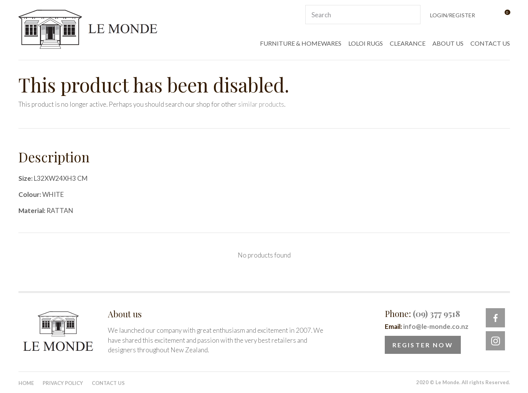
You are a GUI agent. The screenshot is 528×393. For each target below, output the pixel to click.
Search (411, 14)
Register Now (422, 344)
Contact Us (108, 383)
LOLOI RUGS (365, 43)
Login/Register (452, 15)
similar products (261, 104)
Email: (426, 326)
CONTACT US (490, 43)
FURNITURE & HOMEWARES (300, 43)
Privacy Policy (63, 383)
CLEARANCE (407, 43)
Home (26, 383)
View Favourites (488, 15)
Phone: (422, 313)
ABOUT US (447, 43)
